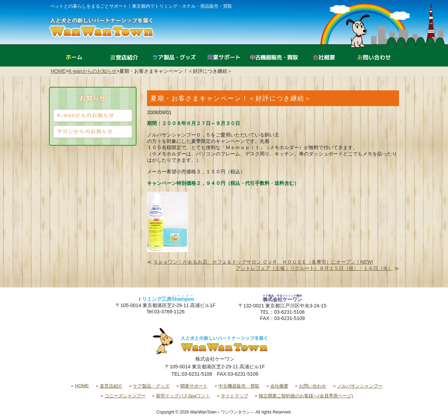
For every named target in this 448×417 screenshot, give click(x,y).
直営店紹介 (111, 386)
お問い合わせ (312, 386)
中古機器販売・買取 (238, 386)
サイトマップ (234, 395)
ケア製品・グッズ (151, 386)
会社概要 (279, 386)
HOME (58, 71)
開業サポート (194, 386)
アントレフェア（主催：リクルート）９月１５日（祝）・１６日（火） (314, 268)
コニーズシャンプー (125, 395)
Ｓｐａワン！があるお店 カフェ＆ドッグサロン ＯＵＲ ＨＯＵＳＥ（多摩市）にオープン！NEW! (263, 262)
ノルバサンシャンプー (360, 386)
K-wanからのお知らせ (92, 71)
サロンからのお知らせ (85, 131)
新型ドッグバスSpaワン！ (183, 395)
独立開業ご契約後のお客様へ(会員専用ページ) (306, 395)
